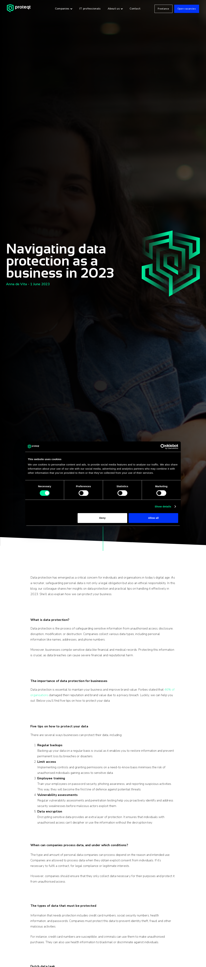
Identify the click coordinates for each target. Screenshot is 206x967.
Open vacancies (186, 8)
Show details (163, 506)
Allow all (153, 517)
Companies (62, 9)
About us (114, 9)
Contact (135, 9)
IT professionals (90, 9)
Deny (102, 517)
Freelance (163, 8)
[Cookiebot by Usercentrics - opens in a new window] (163, 446)
